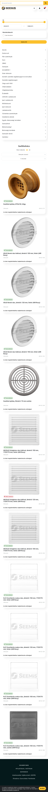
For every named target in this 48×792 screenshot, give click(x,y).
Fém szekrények (7, 56)
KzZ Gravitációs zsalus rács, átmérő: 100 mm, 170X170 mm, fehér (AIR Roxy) (23, 697)
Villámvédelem (6, 87)
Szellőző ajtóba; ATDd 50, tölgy (14, 204)
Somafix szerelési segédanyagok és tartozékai (17, 77)
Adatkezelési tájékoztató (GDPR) (24, 775)
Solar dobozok (7, 73)
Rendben (42, 788)
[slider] (3, 22)
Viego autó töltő (7, 83)
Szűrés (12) (24, 42)
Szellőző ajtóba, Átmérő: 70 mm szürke (17, 401)
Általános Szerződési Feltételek (24, 778)
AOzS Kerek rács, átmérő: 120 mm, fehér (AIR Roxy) (21, 302)
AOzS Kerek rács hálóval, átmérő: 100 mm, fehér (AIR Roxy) (22, 254)
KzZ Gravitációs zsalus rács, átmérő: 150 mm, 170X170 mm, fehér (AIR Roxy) (23, 599)
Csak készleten (9, 35)
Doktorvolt (5, 53)
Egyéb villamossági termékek (11, 120)
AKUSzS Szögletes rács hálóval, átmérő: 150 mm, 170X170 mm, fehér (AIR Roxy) (21, 451)
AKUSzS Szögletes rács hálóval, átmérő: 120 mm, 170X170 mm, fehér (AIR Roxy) (21, 500)
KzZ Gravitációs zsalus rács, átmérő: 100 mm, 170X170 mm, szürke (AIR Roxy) (23, 747)
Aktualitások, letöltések (24, 768)
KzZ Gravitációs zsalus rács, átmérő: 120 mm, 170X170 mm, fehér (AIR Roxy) (23, 648)
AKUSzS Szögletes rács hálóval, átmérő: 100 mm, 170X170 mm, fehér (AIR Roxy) (21, 550)
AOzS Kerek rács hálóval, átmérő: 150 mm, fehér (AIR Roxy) (22, 353)
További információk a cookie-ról (10, 790)
